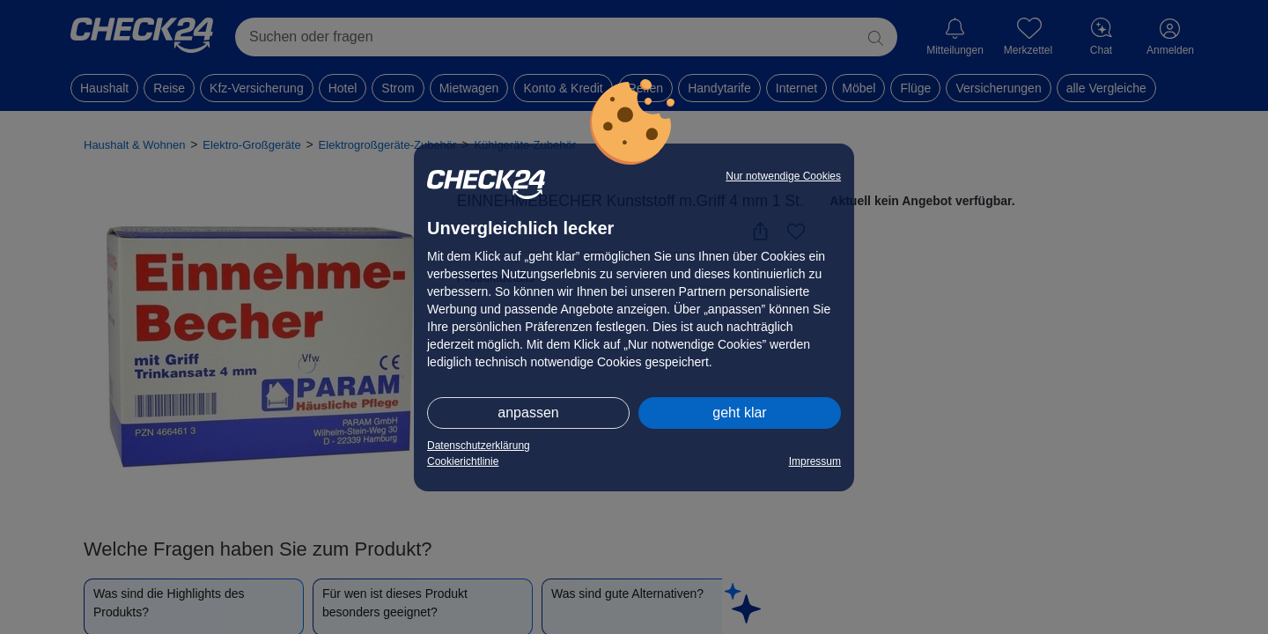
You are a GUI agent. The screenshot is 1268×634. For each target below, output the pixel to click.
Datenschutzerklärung (478, 445)
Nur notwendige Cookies (783, 176)
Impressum (815, 461)
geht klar (739, 412)
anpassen (528, 412)
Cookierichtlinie (462, 461)
